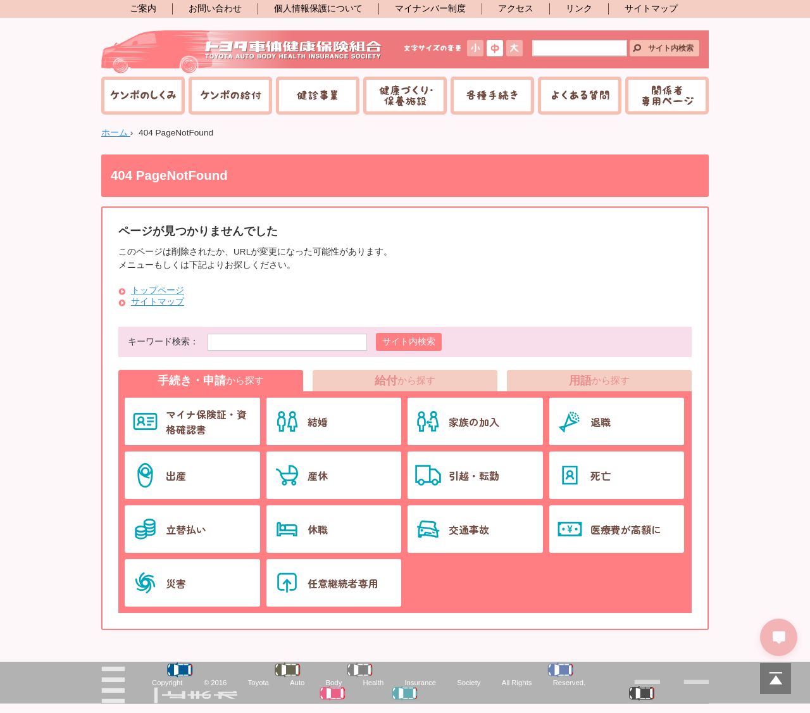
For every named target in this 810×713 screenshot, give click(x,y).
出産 (176, 475)
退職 (600, 421)
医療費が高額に (625, 529)
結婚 (318, 421)
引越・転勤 (474, 475)
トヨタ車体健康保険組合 (242, 51)
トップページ (157, 290)
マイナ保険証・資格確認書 (206, 422)
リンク (579, 8)
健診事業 (317, 96)
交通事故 (469, 529)
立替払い (186, 529)
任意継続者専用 (343, 583)
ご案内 (143, 8)
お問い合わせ (215, 8)
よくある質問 (579, 96)
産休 (318, 475)
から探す (211, 380)
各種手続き (492, 96)
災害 (176, 583)
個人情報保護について (318, 8)
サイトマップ (651, 8)
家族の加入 (474, 421)
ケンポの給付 (230, 96)
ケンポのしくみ (143, 96)
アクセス (515, 8)
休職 (318, 529)
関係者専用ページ (667, 96)
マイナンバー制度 (430, 8)
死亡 (600, 475)
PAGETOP (775, 678)
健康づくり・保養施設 (405, 96)
